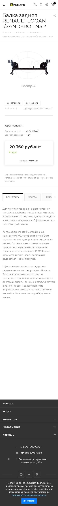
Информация (11, 427)
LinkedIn (21, 474)
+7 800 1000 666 (30, 447)
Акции (6, 411)
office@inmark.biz (31, 452)
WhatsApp (37, 474)
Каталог (8, 403)
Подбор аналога (28, 161)
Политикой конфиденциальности (29, 495)
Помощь (8, 435)
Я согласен (29, 501)
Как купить (12, 197)
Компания (9, 419)
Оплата (32, 197)
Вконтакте (29, 474)
